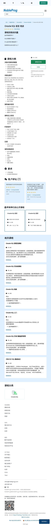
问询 (38, 67)
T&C (6, 475)
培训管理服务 (9, 443)
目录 (6, 431)
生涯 (6, 469)
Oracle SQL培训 (27, 22)
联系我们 (44, 521)
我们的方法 (8, 425)
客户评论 (7, 466)
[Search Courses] (24, 14)
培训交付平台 (9, 446)
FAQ (6, 472)
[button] (45, 220)
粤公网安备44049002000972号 (33, 520)
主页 (6, 22)
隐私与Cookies (25, 517)
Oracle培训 (19, 22)
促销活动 (7, 410)
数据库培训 (12, 22)
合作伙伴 (7, 461)
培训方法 (7, 413)
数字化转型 (8, 440)
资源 (6, 416)
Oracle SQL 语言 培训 (38, 22)
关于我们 (7, 455)
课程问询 (38, 62)
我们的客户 (8, 463)
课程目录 (7, 407)
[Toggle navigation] (46, 10)
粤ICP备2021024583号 (15, 520)
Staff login (25, 524)
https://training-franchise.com (22, 515)
